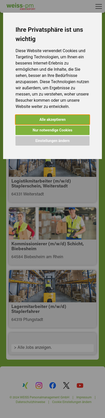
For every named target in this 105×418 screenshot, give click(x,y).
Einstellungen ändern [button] (52, 141)
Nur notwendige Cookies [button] (52, 130)
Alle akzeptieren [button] (52, 119)
